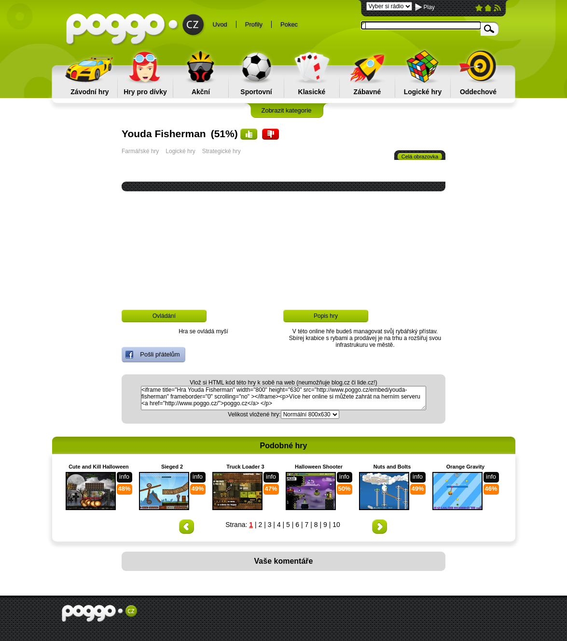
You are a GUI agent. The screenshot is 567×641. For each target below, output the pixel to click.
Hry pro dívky (145, 92)
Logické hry (423, 92)
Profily (254, 24)
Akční (201, 92)
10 (336, 524)
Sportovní (256, 92)
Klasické (312, 92)
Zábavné (367, 92)
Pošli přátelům (152, 354)
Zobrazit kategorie (286, 110)
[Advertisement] (285, 271)
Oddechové (478, 92)
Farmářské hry (140, 151)
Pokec (289, 24)
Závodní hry (89, 92)
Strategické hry (221, 151)
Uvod (220, 24)
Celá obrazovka (419, 156)
